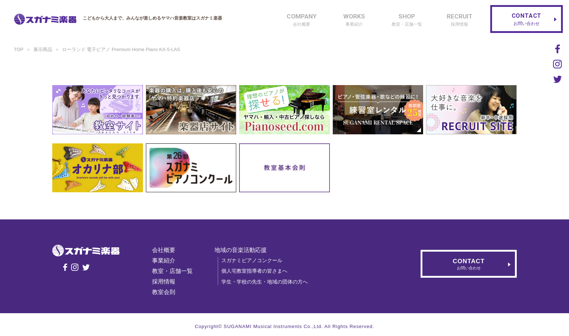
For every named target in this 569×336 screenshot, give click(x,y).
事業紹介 (163, 260)
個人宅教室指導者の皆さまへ (254, 271)
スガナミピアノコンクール (251, 260)
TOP (19, 49)
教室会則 (163, 292)
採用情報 (163, 281)
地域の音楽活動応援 (240, 250)
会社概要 (163, 250)
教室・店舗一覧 (172, 271)
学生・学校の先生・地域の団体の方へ (264, 282)
